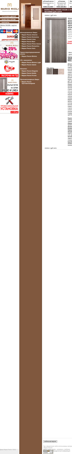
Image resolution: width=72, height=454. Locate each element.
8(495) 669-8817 (61, 6)
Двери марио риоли (49, 449)
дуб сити (53, 15)
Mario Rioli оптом (9, 19)
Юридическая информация (61, 451)
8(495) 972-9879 (48, 6)
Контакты (5, 22)
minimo (47, 15)
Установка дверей (9, 16)
